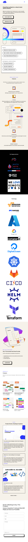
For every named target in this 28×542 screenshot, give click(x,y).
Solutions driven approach (10, 55)
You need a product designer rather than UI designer (14, 441)
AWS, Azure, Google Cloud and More (12, 53)
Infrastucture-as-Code (9, 50)
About (5, 484)
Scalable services (8, 63)
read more (6, 449)
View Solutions (8, 21)
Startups (7, 442)
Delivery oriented (8, 66)
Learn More (7, 362)
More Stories (13, 495)
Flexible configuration (9, 69)
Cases (5, 442)
